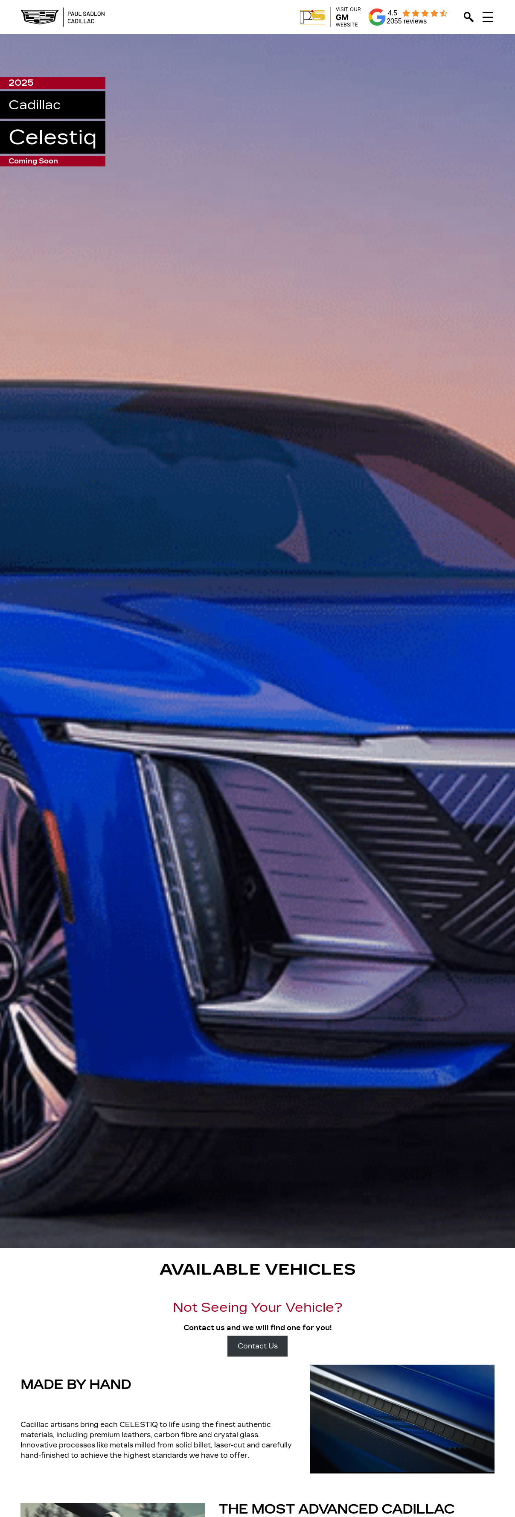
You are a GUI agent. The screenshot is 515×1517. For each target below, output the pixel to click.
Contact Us (258, 1346)
